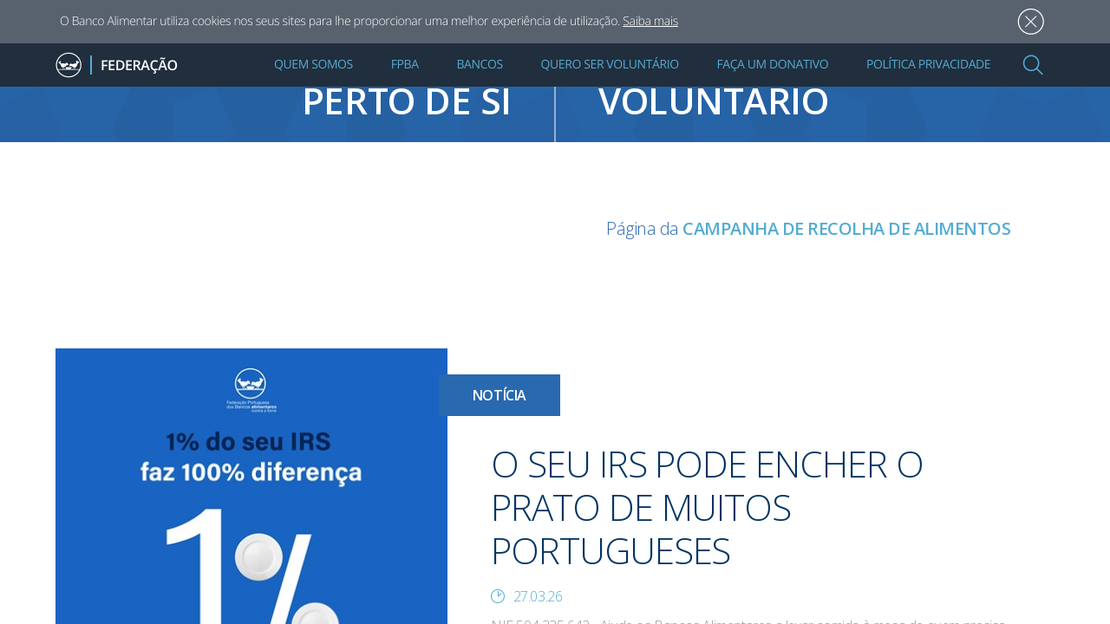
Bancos (479, 64)
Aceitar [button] (1030, 22)
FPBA (405, 64)
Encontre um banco (277, 91)
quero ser (832, 91)
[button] (1032, 65)
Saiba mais (650, 21)
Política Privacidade (928, 64)
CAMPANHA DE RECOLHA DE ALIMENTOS (846, 228)
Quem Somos (313, 64)
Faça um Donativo (772, 64)
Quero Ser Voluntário (610, 64)
